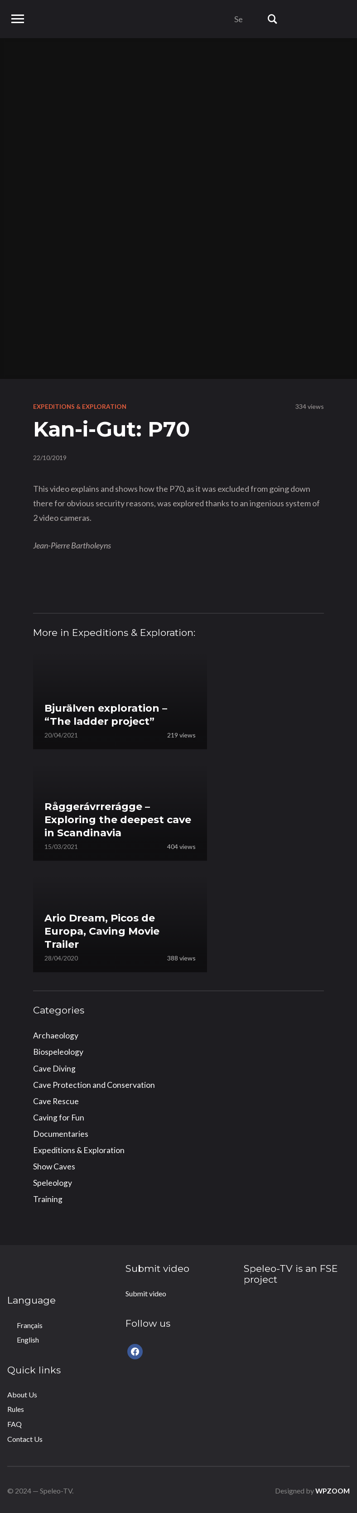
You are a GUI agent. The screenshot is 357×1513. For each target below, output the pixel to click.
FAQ (14, 1422)
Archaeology (55, 1035)
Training (48, 1198)
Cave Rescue (56, 1100)
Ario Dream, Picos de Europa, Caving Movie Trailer (106, 929)
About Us (22, 1392)
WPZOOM (331, 1489)
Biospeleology (58, 1052)
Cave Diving (54, 1068)
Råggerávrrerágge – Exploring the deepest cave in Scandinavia (109, 818)
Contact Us (25, 1437)
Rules (15, 1407)
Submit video (145, 1291)
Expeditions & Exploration (81, 406)
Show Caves (54, 1165)
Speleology (52, 1181)
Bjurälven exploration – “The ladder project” (111, 713)
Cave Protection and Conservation (94, 1084)
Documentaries (60, 1133)
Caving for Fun (59, 1116)
